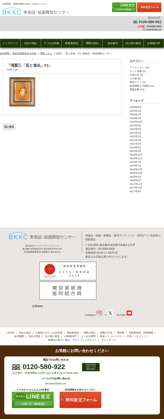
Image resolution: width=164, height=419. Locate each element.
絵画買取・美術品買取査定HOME (18, 53)
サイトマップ (154, 17)
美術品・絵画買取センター (76, 407)
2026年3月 (135, 110)
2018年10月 (136, 173)
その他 (133, 78)
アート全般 (136, 71)
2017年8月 (135, 191)
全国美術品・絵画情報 (141, 310)
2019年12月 (136, 154)
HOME (10, 310)
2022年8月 (135, 129)
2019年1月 (135, 165)
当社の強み (30, 43)
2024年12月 (136, 121)
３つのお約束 (51, 43)
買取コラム (46, 53)
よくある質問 (88, 314)
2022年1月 (135, 136)
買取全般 (134, 89)
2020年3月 (135, 151)
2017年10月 (136, 187)
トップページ (10, 43)
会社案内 (113, 43)
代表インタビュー (136, 314)
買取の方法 (106, 310)
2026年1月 (135, 118)
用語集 (120, 310)
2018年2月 (135, 180)
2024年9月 (135, 125)
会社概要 (19, 314)
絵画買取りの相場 (139, 85)
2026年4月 (135, 107)
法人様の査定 (133, 43)
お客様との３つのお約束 (49, 310)
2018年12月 (136, 169)
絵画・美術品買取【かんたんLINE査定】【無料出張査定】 (36, 11)
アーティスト (137, 67)
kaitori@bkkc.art (153, 29)
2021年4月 (135, 140)
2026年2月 (135, 114)
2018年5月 (135, 176)
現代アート (136, 82)
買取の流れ (92, 43)
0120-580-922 (150, 22)
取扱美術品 (71, 43)
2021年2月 (135, 143)
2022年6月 (135, 132)
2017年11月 (136, 184)
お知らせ (134, 74)
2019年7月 (135, 162)
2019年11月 (136, 158)
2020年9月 (135, 147)
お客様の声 (153, 43)
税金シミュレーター (111, 314)
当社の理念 (34, 314)
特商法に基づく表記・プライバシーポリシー (72, 317)
